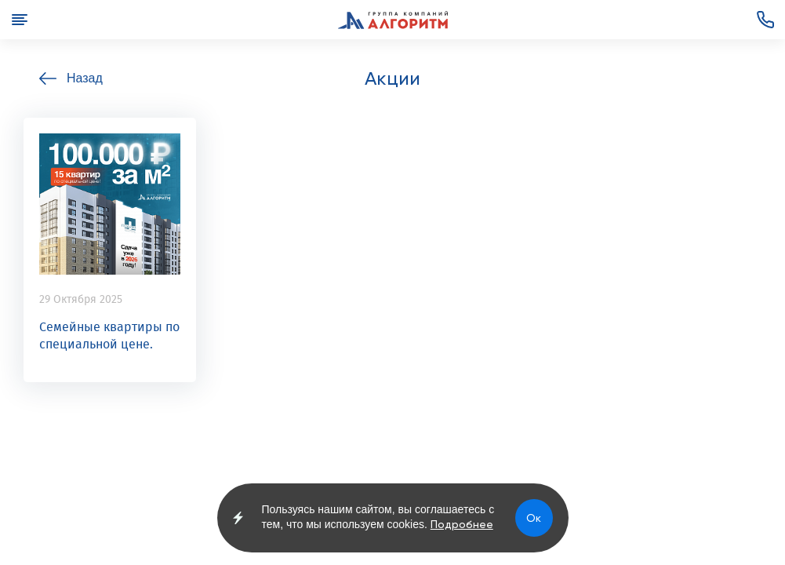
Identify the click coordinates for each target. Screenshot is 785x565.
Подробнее (462, 524)
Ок (533, 518)
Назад (85, 78)
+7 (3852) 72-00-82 (765, 19)
